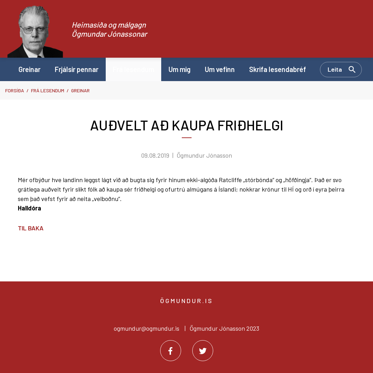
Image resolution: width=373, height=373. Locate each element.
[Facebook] (170, 350)
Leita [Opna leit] (335, 69)
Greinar (80, 90)
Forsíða (14, 90)
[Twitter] (202, 350)
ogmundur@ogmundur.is (146, 328)
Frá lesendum (47, 90)
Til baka (31, 228)
